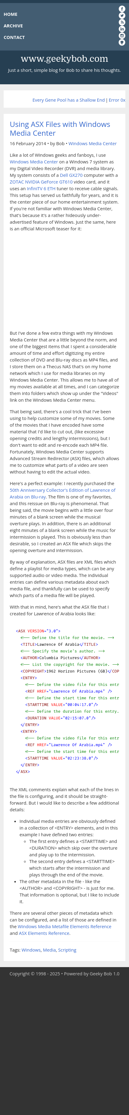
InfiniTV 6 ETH (41, 188)
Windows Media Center (93, 143)
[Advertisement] (64, 1046)
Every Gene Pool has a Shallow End (68, 100)
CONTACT (14, 37)
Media (49, 950)
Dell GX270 (71, 175)
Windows (31, 950)
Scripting (67, 950)
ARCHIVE (13, 26)
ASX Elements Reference (44, 933)
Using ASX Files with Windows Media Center (60, 128)
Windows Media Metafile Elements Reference (64, 926)
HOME (10, 14)
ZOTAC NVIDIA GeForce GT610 (41, 182)
